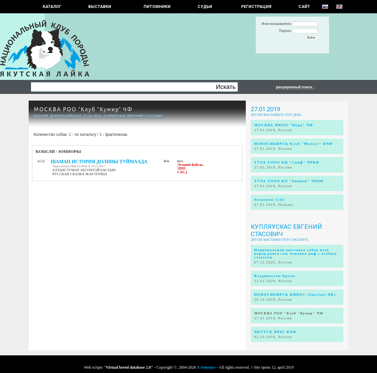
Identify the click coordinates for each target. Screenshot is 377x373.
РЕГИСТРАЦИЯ (256, 6)
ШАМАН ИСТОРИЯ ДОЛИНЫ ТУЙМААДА (99, 161)
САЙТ (304, 6)
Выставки (99, 6)
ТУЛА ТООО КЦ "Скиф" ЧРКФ (286, 162)
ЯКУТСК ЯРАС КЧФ (275, 332)
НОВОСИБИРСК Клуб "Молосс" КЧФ (293, 144)
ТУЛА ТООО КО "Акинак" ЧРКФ (289, 181)
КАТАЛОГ (52, 6)
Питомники (157, 6)
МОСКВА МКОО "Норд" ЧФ (283, 125)
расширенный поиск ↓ (295, 87)
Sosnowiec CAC (269, 199)
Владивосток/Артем (274, 276)
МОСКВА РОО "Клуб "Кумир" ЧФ (83, 109)
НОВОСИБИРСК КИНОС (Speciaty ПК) (295, 294)
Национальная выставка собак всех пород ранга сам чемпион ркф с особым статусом (295, 253)
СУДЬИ (204, 6)
